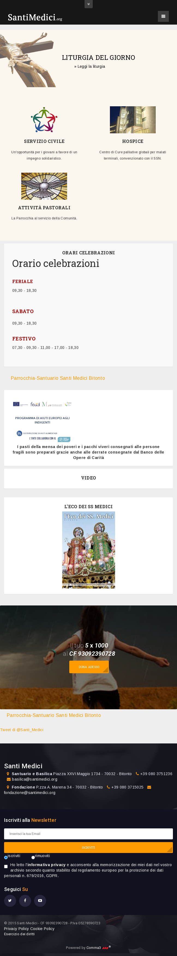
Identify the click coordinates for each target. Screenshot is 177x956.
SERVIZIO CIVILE (44, 141)
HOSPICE (132, 141)
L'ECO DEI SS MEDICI (88, 506)
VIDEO (88, 477)
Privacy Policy (16, 928)
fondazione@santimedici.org (29, 792)
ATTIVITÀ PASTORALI (44, 207)
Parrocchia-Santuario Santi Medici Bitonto (58, 378)
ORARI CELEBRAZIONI (88, 252)
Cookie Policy (42, 928)
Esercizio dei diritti (19, 934)
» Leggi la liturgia (89, 66)
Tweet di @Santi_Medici (21, 730)
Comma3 (98, 948)
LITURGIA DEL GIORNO (98, 57)
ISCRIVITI (88, 847)
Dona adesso (89, 667)
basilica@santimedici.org (34, 779)
